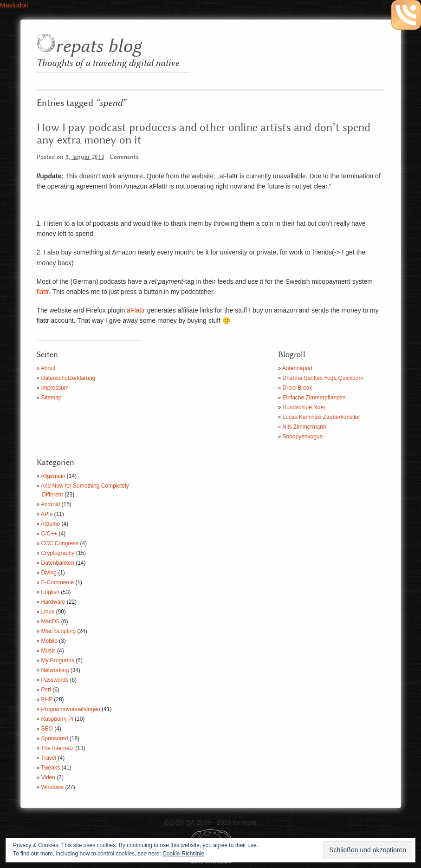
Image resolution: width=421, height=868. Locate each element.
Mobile (49, 641)
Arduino (50, 524)
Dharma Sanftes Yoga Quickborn (323, 378)
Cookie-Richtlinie (183, 853)
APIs (46, 514)
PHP (46, 699)
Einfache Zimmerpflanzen (314, 397)
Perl (46, 689)
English (50, 592)
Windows (52, 787)
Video (48, 777)
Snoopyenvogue (303, 436)
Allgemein (53, 476)
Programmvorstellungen (70, 709)
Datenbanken (57, 563)
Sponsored (54, 738)
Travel (48, 758)
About (48, 368)
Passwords (55, 680)
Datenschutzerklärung (68, 378)
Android (50, 504)
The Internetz (57, 748)
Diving (49, 572)
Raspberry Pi (57, 719)
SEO (47, 728)
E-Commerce (57, 582)
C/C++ (49, 533)
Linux (48, 611)
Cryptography (58, 553)
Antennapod (297, 368)
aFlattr (136, 310)
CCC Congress (60, 543)
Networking (55, 670)
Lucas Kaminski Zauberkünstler (321, 417)
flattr (43, 291)
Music (48, 650)
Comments (124, 157)
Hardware (53, 602)
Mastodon (14, 5)
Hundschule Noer (304, 407)
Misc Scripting (58, 631)
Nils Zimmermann (304, 427)
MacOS (50, 621)
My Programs (57, 660)
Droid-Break (297, 388)
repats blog (98, 46)
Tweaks (50, 767)
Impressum (55, 388)
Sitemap (51, 397)
